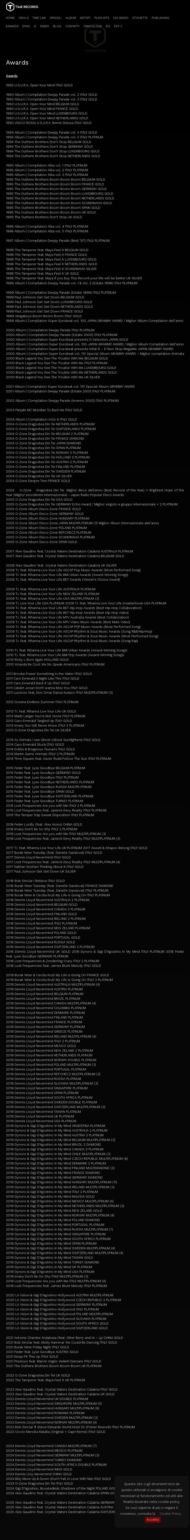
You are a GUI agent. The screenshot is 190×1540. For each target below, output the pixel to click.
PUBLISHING (160, 18)
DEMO (44, 26)
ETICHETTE (140, 18)
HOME (10, 18)
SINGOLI (56, 18)
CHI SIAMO (120, 18)
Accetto (152, 1519)
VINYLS (23, 18)
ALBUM (71, 18)
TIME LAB (39, 18)
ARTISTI (85, 18)
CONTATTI (72, 26)
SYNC (26, 26)
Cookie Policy (170, 1514)
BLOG (57, 26)
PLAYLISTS (102, 18)
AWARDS (12, 26)
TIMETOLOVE (92, 26)
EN (108, 26)
